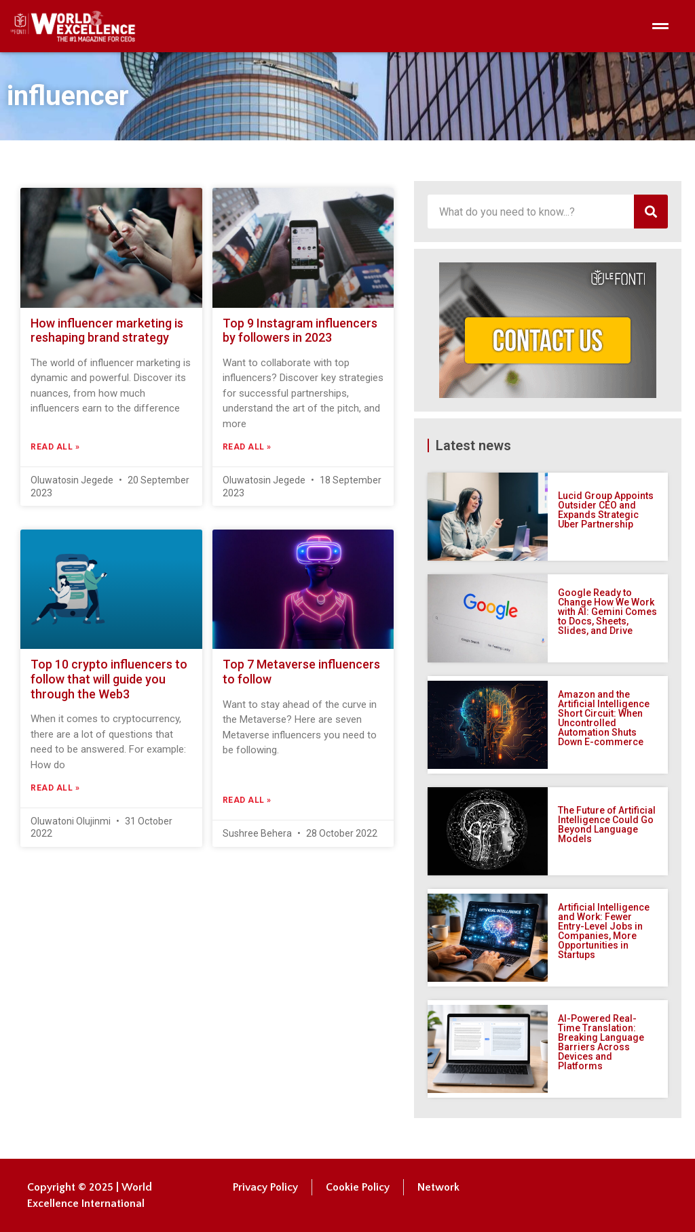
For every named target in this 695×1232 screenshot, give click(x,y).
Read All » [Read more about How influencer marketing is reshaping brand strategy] (55, 447)
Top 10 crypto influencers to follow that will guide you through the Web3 (109, 678)
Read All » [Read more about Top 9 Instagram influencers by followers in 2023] (247, 447)
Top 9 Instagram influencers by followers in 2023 (300, 330)
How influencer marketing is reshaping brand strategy (107, 330)
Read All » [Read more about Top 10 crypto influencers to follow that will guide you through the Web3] (55, 788)
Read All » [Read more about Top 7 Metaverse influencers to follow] (247, 800)
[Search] (651, 211)
